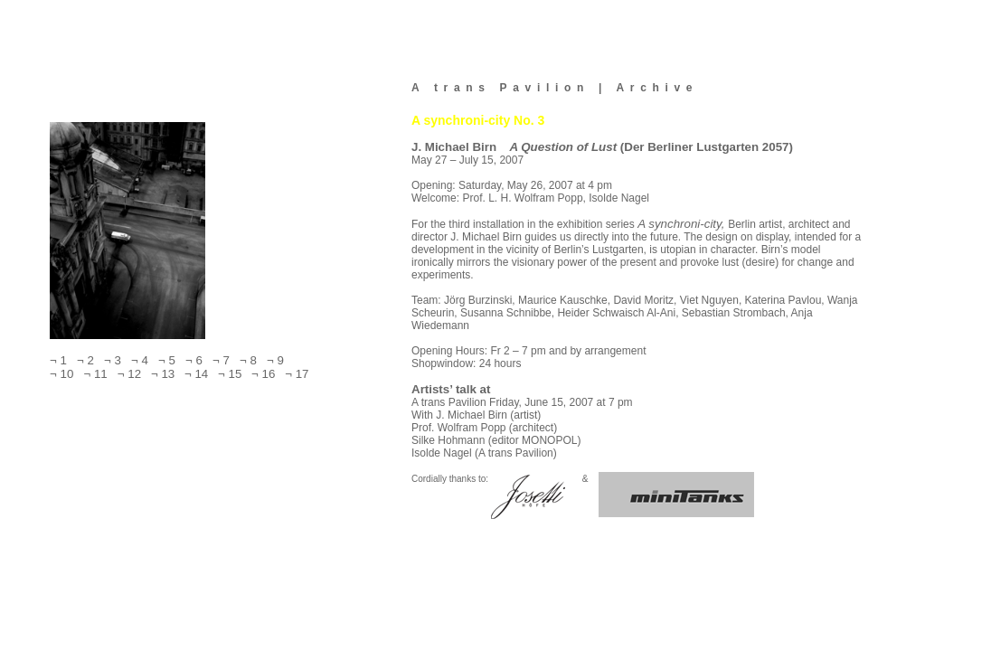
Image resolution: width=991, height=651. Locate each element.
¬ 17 (293, 374)
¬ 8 (246, 360)
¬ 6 (192, 360)
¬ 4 (138, 360)
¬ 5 (165, 360)
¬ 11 (93, 374)
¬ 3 (111, 360)
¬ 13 (160, 374)
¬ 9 (272, 360)
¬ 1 (60, 360)
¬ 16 (260, 374)
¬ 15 (227, 374)
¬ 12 (125, 374)
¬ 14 (193, 374)
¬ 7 (219, 360)
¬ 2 (84, 360)
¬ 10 (63, 374)
